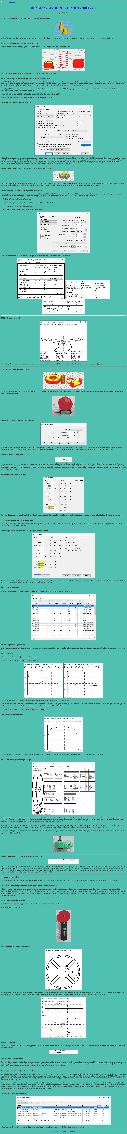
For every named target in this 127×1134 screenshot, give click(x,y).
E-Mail (65, 1131)
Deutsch (12, 2)
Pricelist (54, 1131)
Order (60, 1131)
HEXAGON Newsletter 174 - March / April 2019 (63, 7)
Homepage (71, 1131)
